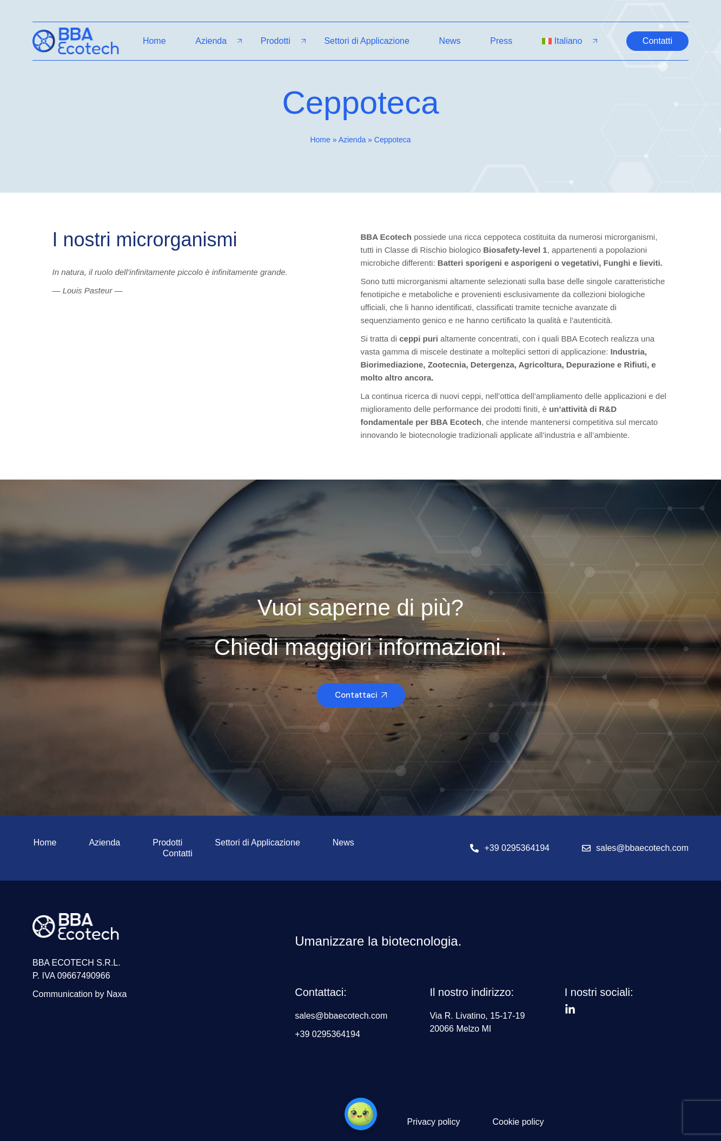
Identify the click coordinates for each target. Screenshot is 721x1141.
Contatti (178, 853)
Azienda (211, 40)
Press (501, 40)
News (450, 40)
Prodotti (275, 40)
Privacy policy (433, 1121)
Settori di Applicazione (366, 40)
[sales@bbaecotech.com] (586, 848)
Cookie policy (518, 1121)
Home (154, 40)
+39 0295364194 (517, 848)
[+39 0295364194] (474, 848)
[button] (361, 1114)
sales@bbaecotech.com (642, 848)
